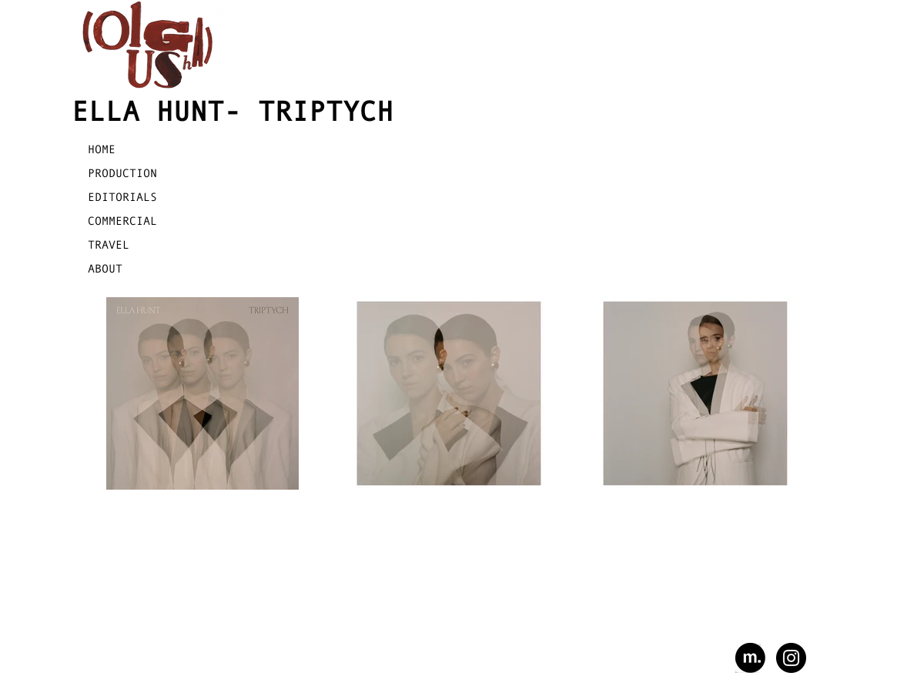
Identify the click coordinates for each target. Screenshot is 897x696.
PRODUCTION (122, 172)
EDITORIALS (122, 196)
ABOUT (105, 268)
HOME (101, 149)
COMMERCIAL (122, 220)
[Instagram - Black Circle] (791, 658)
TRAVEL (108, 244)
